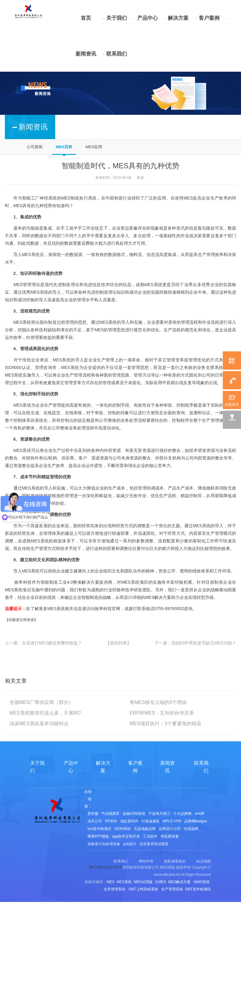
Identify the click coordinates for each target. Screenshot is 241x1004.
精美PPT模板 (98, 836)
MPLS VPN (172, 821)
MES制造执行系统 (79, 198)
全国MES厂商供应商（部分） (41, 702)
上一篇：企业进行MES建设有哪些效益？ (43, 642)
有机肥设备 (170, 836)
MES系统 (31, 254)
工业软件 (150, 836)
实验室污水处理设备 (103, 844)
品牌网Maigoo (195, 821)
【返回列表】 (118, 642)
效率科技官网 (107, 608)
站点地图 (203, 861)
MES (188, 198)
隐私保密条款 (175, 861)
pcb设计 (129, 844)
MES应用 (94, 147)
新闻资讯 (86, 54)
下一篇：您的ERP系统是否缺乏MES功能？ (195, 642)
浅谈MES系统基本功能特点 (39, 723)
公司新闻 (34, 147)
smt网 (199, 813)
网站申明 (146, 861)
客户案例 (209, 18)
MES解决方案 (158, 597)
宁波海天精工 (159, 813)
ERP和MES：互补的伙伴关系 (162, 712)
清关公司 (94, 821)
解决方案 (178, 18)
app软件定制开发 (126, 836)
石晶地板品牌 (145, 829)
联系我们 (116, 54)
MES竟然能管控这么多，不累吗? (45, 712)
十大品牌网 (182, 813)
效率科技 (23, 582)
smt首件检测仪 (99, 829)
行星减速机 (150, 821)
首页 (86, 18)
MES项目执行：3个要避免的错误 (165, 723)
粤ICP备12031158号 (105, 867)
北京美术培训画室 (153, 844)
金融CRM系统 (134, 813)
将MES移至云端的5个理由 (158, 702)
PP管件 (111, 821)
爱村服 (92, 813)
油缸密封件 (129, 821)
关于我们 (116, 18)
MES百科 (64, 147)
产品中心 (147, 18)
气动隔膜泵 (110, 813)
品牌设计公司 (170, 829)
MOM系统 (122, 829)
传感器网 (191, 829)
